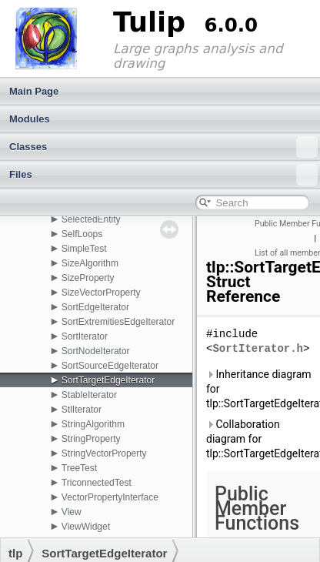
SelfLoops (82, 234)
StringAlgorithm (93, 424)
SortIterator (85, 336)
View (72, 512)
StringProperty (91, 438)
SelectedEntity (91, 219)
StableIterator (89, 395)
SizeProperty (88, 278)
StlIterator (82, 409)
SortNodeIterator (96, 351)
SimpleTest (84, 248)
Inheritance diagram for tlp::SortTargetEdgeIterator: (260, 389)
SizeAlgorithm (90, 263)
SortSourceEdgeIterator (110, 365)
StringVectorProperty (104, 453)
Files (163, 175)
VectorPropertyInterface (110, 497)
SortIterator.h (257, 349)
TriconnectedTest (97, 482)
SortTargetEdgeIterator (108, 380)
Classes (163, 147)
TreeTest (79, 468)
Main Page (33, 91)
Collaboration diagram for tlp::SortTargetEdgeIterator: (260, 439)
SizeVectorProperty (101, 292)
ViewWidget (86, 526)
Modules (29, 119)
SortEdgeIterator (95, 307)
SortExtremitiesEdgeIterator (118, 321)
